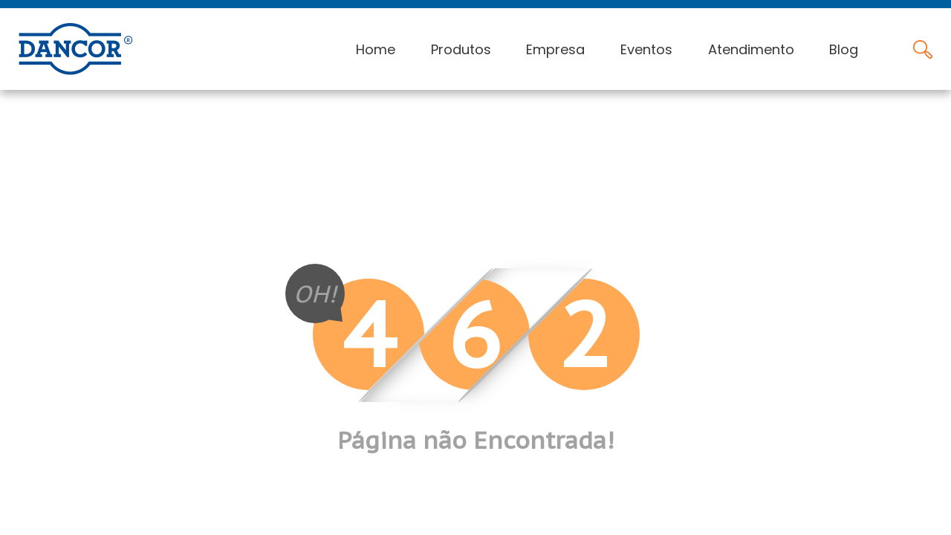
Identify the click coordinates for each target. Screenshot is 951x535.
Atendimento (751, 49)
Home (375, 49)
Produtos (461, 49)
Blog (843, 49)
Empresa (555, 49)
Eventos (646, 49)
